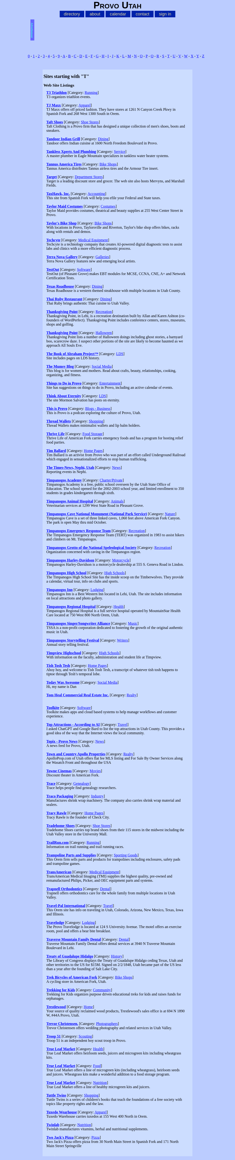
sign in (165, 14)
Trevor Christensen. (62, 1024)
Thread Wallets (58, 421)
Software (84, 270)
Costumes (108, 206)
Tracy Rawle (56, 813)
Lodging (97, 590)
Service (119, 152)
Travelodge (55, 923)
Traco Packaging (59, 796)
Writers (122, 640)
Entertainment (110, 383)
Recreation (103, 312)
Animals (117, 501)
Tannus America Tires (64, 164)
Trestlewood (56, 1007)
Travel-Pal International (65, 906)
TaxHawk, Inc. (58, 194)
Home (88, 1007)
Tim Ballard (56, 451)
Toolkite (52, 708)
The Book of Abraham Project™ (72, 354)
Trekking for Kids (60, 990)
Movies (95, 771)
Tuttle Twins (56, 1095)
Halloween (103, 333)
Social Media (102, 366)
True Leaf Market (60, 1049)
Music (132, 623)
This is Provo (56, 409)
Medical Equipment (93, 240)
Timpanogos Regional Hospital (70, 607)
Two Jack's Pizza (59, 1137)
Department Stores (89, 177)
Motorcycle (120, 560)
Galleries (102, 257)
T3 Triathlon (56, 93)
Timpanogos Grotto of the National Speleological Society (91, 548)
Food (97, 1066)
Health (119, 607)
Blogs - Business (97, 409)
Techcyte (53, 240)
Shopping (96, 421)
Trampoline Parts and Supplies (71, 855)
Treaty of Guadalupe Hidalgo (69, 956)
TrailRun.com (57, 842)
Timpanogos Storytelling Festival (72, 640)
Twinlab (52, 1125)
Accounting (96, 194)
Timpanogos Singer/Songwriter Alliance (78, 623)
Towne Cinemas (59, 771)
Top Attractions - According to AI (73, 725)
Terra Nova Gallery (62, 257)
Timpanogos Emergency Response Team (78, 531)
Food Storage (92, 434)
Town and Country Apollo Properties (75, 754)
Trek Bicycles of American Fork (71, 977)
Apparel (84, 105)
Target (51, 177)
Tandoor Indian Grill (63, 139)
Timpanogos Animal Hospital (69, 501)
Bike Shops (108, 164)
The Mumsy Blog (60, 366)
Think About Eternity (63, 396)
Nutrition (100, 1083)
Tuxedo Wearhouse (61, 1112)
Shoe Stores (90, 122)
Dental (105, 889)
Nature (170, 514)
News (116, 468)
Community (102, 990)
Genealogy (81, 784)
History (116, 956)
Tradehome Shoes (60, 826)
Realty (131, 695)
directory (72, 14)
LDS (119, 354)
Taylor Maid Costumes (64, 206)
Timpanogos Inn (59, 590)
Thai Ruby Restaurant (64, 299)
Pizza (96, 1137)
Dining (103, 139)
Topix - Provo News (61, 741)
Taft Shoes (54, 122)
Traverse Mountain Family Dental (73, 939)
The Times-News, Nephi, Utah (70, 468)
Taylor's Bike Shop (61, 223)
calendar (118, 14)
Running (90, 93)
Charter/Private (111, 480)
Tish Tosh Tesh (58, 666)
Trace (50, 784)
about (95, 14)
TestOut (52, 270)
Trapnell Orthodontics (64, 889)
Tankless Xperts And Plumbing (71, 152)
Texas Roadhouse (60, 286)
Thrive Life (55, 434)
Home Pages (93, 451)
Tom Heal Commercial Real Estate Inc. (77, 695)
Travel (122, 725)
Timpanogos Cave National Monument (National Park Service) (96, 514)
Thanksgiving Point (62, 312)
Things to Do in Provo (63, 383)
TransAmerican (58, 872)
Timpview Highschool (63, 653)
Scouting (85, 1036)
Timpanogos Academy (64, 480)
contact (142, 14)
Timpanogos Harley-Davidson (70, 560)
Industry (97, 796)
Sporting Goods (125, 855)
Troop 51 (53, 1036)
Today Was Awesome (63, 682)
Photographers (107, 1024)
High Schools (114, 573)
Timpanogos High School (66, 573)
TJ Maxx (53, 105)
